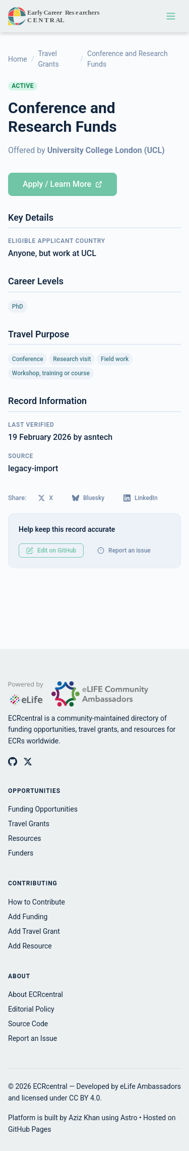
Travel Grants (48, 58)
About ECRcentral (35, 994)
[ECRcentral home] (54, 16)
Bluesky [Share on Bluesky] (88, 498)
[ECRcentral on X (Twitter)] (27, 761)
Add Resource (30, 946)
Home (17, 59)
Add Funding (27, 917)
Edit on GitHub (51, 550)
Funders (20, 853)
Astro (129, 1118)
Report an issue (124, 550)
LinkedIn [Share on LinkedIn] (140, 498)
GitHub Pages (29, 1129)
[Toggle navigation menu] (171, 16)
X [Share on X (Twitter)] (45, 498)
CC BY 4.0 (84, 1098)
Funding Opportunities (43, 809)
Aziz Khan (84, 1118)
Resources (24, 838)
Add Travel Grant (34, 931)
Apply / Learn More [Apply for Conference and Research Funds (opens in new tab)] (62, 184)
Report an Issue (32, 1038)
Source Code (28, 1024)
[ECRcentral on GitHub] (12, 761)
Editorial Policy (31, 1009)
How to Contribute (36, 902)
